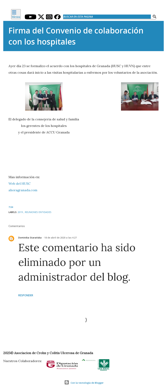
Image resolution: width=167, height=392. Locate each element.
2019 (20, 212)
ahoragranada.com (22, 190)
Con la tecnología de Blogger (83, 382)
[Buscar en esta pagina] (107, 17)
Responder (25, 295)
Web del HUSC (19, 183)
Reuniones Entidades (38, 212)
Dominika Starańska (30, 237)
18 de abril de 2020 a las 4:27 (60, 237)
